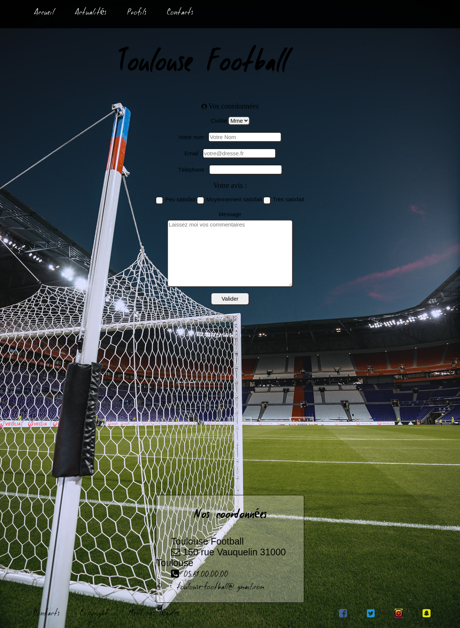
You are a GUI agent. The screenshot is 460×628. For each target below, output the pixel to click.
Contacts (180, 13)
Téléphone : (192, 169)
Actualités (90, 13)
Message (230, 214)
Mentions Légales (153, 614)
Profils (137, 13)
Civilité (219, 121)
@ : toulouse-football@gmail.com (210, 588)
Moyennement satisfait (234, 199)
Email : (192, 153)
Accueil (44, 13)
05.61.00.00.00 (192, 575)
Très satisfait (288, 199)
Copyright (94, 614)
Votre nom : (193, 137)
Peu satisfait (180, 199)
